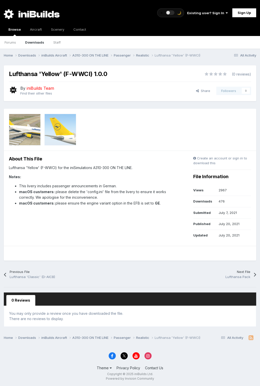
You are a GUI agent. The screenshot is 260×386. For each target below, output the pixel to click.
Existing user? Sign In (207, 13)
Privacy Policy (128, 368)
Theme (104, 368)
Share (203, 91)
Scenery (57, 29)
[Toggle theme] (170, 12)
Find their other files (36, 93)
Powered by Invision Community (130, 378)
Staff (57, 42)
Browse (14, 31)
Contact (79, 29)
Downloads (34, 42)
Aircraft (36, 29)
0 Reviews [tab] (20, 300)
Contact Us (154, 368)
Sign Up (244, 13)
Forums (10, 42)
